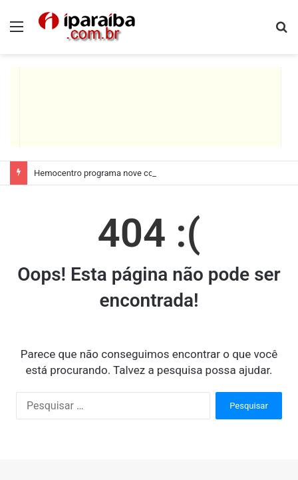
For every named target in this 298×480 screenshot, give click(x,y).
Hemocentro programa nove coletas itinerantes (124, 173)
